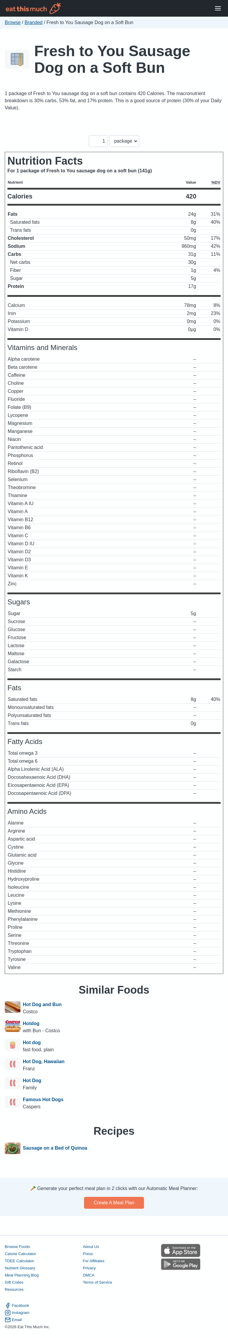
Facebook (17, 1306)
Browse (12, 22)
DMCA (88, 1275)
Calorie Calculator (20, 1254)
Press (88, 1254)
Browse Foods (17, 1246)
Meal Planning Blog (22, 1275)
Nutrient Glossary (20, 1268)
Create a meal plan (114, 1202)
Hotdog (31, 1023)
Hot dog (32, 1042)
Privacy (89, 1268)
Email (13, 1320)
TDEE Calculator (19, 1261)
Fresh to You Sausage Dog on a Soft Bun (112, 59)
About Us (91, 1246)
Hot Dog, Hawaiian (43, 1061)
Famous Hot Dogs (43, 1099)
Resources (14, 1289)
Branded (34, 22)
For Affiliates (93, 1261)
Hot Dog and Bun (42, 1004)
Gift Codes (14, 1282)
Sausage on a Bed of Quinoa (55, 1148)
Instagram (17, 1313)
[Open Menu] (218, 8)
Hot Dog (32, 1080)
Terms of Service (97, 1282)
